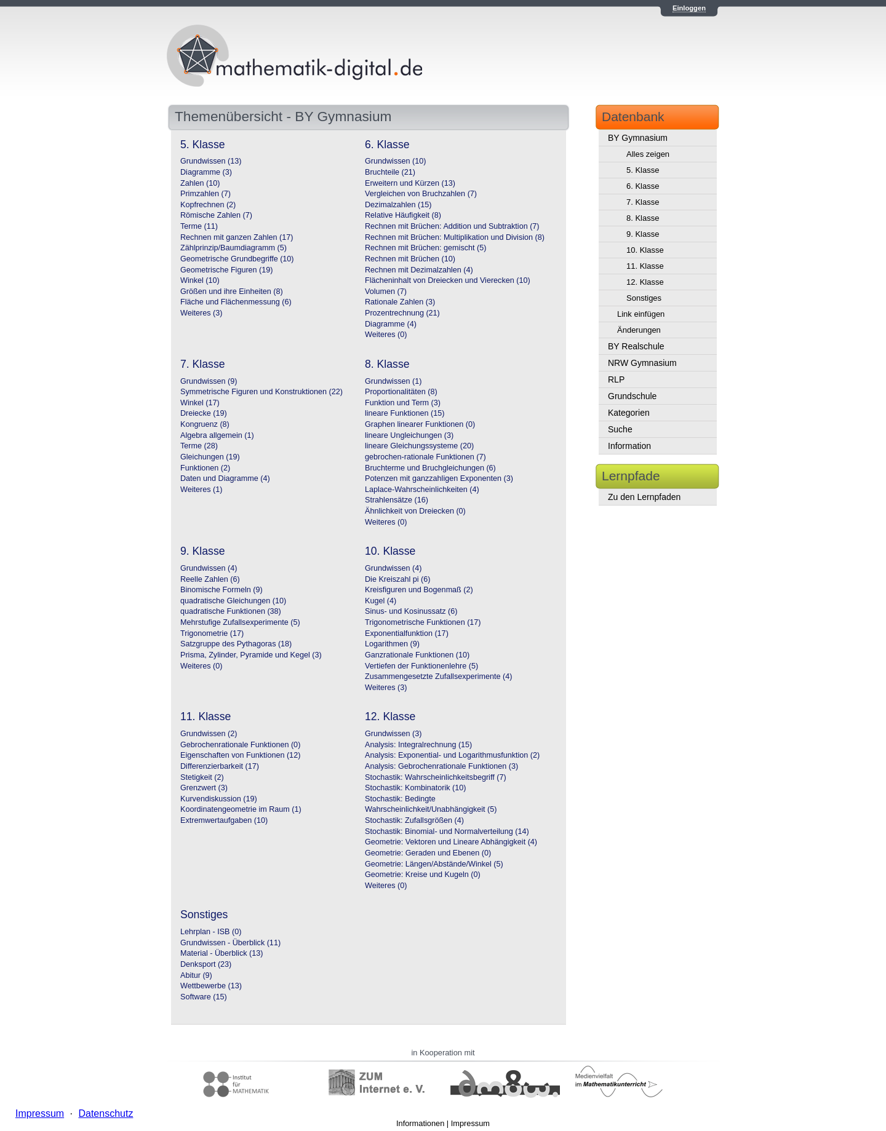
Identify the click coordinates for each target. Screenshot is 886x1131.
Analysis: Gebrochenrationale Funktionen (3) (441, 766)
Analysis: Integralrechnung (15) (418, 744)
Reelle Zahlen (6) (210, 579)
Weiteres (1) (201, 489)
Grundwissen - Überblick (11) (230, 943)
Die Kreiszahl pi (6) (397, 579)
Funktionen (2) (205, 468)
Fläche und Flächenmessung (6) (236, 302)
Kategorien (629, 413)
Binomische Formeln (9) (221, 589)
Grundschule (632, 396)
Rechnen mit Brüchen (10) (410, 259)
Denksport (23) (205, 964)
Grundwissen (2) (208, 733)
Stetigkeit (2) (202, 777)
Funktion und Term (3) (403, 403)
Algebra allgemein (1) (217, 435)
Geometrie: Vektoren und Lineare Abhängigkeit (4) (451, 842)
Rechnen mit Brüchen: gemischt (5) (425, 248)
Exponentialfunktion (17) (407, 633)
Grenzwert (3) (204, 788)
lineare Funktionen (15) (405, 413)
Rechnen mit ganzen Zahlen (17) (236, 237)
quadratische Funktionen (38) (230, 611)
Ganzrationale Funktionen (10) (417, 655)
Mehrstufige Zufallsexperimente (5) (240, 622)
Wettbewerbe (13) (211, 986)
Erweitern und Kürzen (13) (410, 183)
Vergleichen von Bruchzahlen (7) (421, 193)
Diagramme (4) (391, 324)
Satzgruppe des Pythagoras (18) (236, 644)
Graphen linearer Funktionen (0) (420, 424)
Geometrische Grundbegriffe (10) (237, 259)
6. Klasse (642, 186)
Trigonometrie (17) (212, 633)
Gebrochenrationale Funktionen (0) (240, 744)
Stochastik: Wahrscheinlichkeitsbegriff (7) (435, 777)
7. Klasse (642, 202)
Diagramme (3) (206, 172)
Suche (620, 429)
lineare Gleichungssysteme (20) (419, 446)
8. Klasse (642, 218)
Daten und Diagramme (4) (225, 478)
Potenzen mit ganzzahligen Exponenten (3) (439, 478)
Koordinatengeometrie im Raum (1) (240, 809)
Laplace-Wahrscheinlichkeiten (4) (422, 489)
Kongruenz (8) (204, 424)
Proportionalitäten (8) (401, 391)
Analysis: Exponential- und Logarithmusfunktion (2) (452, 755)
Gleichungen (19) (210, 457)
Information (629, 446)
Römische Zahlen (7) (216, 215)
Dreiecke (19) (203, 413)
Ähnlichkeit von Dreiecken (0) (415, 511)
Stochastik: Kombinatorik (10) (415, 788)
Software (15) (203, 997)
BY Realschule (636, 346)
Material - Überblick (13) (221, 953)
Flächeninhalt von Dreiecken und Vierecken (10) (447, 280)
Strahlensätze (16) (396, 500)
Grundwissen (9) (208, 381)
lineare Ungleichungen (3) (409, 435)
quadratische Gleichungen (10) (233, 601)
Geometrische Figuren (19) (226, 270)
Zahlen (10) (200, 183)
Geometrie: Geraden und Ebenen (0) (428, 853)
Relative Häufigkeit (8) (403, 215)
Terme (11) (199, 226)
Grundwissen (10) (395, 161)
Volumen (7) (386, 291)
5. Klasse (642, 170)
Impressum (470, 1123)
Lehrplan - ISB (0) (210, 931)
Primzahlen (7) (205, 193)
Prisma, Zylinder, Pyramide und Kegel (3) (251, 655)
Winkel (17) (200, 403)
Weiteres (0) (386, 334)
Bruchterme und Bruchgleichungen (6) (430, 468)
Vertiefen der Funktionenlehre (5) (421, 666)
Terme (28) (199, 446)
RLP (616, 379)
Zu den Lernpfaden (644, 497)
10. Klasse (645, 250)
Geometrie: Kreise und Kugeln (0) (423, 874)
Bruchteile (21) (390, 172)
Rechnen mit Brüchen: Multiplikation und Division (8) (455, 237)
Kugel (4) (380, 601)
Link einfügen (640, 314)
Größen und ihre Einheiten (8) (231, 291)
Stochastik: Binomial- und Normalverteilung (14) (447, 831)
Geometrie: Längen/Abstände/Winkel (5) (434, 864)
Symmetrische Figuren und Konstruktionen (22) (261, 391)
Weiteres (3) (201, 313)
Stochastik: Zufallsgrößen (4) (414, 820)
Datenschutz (105, 1113)
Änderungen (639, 330)
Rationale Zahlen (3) (400, 302)
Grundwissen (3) (393, 733)
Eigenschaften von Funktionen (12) (240, 755)
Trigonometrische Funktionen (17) (423, 622)
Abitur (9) (196, 975)
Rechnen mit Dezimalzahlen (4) (419, 270)
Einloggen (689, 8)
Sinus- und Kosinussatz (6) (411, 611)
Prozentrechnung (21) (402, 313)
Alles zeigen (647, 154)
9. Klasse (642, 234)
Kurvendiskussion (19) (218, 799)
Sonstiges (643, 298)
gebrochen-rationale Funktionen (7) (425, 457)
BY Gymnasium (638, 138)
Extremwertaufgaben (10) (224, 820)
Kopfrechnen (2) (208, 204)
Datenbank (633, 116)
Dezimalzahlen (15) (398, 204)
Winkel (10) (200, 280)
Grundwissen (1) (393, 381)
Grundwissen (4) (208, 568)
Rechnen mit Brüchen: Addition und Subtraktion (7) (452, 226)
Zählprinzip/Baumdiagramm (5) (233, 248)
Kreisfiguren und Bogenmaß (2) (419, 589)
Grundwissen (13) (210, 161)
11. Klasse (645, 266)
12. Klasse (645, 282)
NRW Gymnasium (642, 363)
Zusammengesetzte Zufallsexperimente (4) (438, 676)
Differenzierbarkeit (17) (219, 766)
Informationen (420, 1123)
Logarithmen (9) (392, 644)
